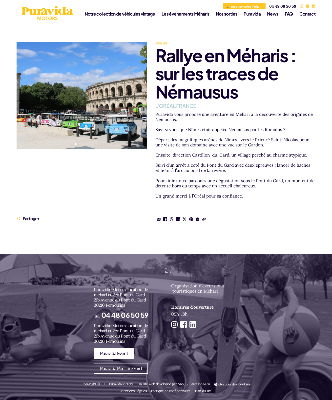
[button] (76, 144)
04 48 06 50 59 (282, 6)
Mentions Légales (133, 391)
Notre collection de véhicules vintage (120, 14)
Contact (307, 14)
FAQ (289, 14)
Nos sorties (226, 14)
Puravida (252, 14)
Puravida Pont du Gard (121, 368)
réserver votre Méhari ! (244, 6)
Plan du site (203, 391)
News (272, 14)
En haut (166, 272)
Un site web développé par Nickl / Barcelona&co (173, 384)
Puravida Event (114, 353)
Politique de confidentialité (170, 391)
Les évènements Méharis (185, 14)
